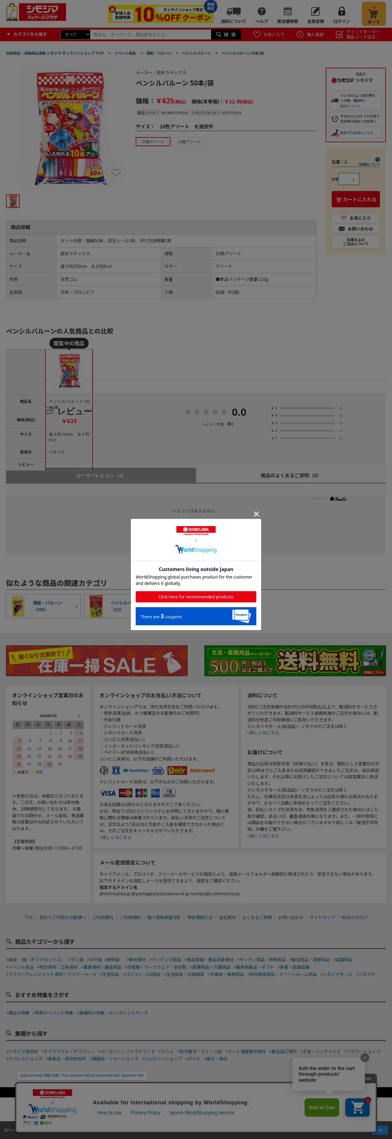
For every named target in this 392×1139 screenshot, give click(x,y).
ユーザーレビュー (101, 475)
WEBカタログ (354, 917)
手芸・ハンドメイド (322, 1051)
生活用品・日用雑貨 (185, 974)
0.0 (239, 412)
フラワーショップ (363, 1051)
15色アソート (189, 141)
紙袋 (12, 959)
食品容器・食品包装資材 (210, 959)
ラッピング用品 (166, 959)
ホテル (194, 1059)
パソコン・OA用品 (142, 974)
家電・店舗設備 (294, 967)
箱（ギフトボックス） (44, 959)
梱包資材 (137, 959)
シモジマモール (337, 974)
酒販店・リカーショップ (115, 1059)
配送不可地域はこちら (356, 132)
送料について (233, 21)
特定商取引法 (200, 917)
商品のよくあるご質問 (291, 475)
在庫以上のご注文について (355, 241)
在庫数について (369, 164)
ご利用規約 (130, 917)
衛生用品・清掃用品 (311, 959)
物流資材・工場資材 (58, 967)
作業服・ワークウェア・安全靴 (156, 967)
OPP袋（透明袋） (106, 959)
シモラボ (366, 974)
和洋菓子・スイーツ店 (201, 1051)
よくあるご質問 (257, 917)
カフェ (167, 1051)
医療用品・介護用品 (211, 967)
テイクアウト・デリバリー (69, 1051)
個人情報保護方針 (164, 917)
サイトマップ (322, 917)
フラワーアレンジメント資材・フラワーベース (52, 974)
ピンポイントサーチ (129, 1013)
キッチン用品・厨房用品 (262, 959)
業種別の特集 (92, 1013)
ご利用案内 (102, 917)
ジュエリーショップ (163, 1059)
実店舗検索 (287, 21)
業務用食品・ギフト (255, 967)
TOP (28, 917)
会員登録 (315, 21)
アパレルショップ (25, 1059)
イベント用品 (21, 967)
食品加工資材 (284, 1051)
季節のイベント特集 (54, 1013)
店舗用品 (344, 959)
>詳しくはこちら (115, 837)
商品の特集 (19, 1013)
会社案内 (227, 917)
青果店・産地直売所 (67, 1059)
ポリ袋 (77, 959)
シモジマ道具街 (23, 1051)
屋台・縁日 (216, 1059)
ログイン (341, 21)
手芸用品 (110, 974)
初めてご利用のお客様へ (63, 917)
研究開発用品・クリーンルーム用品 (283, 974)
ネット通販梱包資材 (247, 1051)
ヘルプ (261, 21)
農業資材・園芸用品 (103, 967)
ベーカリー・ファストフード (127, 1051)
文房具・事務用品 (227, 974)
